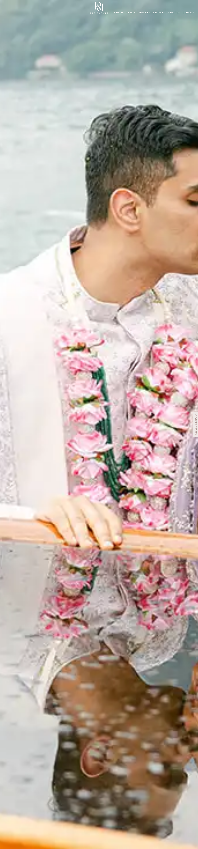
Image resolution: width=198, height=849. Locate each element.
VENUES (119, 12)
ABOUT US (174, 12)
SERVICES (144, 12)
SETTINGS (159, 12)
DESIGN (130, 12)
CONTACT (188, 12)
